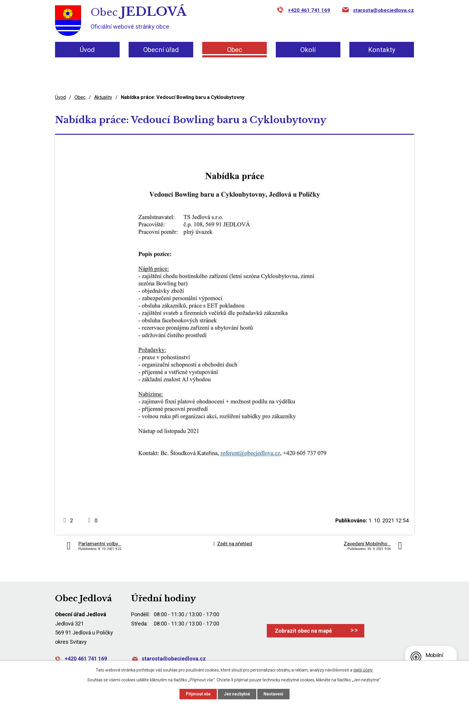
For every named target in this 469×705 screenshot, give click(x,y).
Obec (234, 49)
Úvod (87, 49)
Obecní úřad (161, 49)
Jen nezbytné (237, 694)
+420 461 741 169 (309, 10)
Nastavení (273, 694)
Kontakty (381, 49)
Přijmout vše (198, 694)
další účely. (363, 670)
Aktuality (103, 97)
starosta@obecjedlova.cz (383, 10)
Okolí (308, 49)
